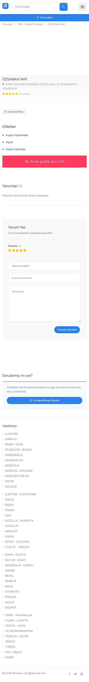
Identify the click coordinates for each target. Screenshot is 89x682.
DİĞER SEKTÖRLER (17, 476)
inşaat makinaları (15, 149)
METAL (9, 575)
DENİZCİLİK (12, 465)
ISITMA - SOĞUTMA (17, 541)
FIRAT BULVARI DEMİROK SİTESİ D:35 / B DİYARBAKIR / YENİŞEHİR (40, 86)
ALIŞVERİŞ (11, 433)
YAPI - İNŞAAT (13, 652)
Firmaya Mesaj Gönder (44, 400)
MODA (9, 586)
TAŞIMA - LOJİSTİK (16, 620)
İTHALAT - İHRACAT (17, 547)
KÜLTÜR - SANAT (15, 560)
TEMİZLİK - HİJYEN (16, 636)
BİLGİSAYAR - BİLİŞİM (18, 449)
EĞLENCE (11, 486)
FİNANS (9, 510)
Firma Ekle (44, 17)
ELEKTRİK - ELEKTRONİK (20, 494)
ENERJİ (9, 504)
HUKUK (9, 536)
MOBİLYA (10, 581)
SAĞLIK (9, 602)
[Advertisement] (44, 51)
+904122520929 (14, 111)
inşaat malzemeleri (17, 135)
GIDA (8, 515)
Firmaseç (7, 24)
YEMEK (9, 657)
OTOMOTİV (12, 591)
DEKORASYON (14, 460)
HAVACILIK (11, 526)
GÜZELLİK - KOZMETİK (19, 520)
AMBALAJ (11, 439)
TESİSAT (10, 641)
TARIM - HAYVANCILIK (18, 615)
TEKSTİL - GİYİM (15, 625)
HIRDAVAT (11, 531)
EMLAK (9, 499)
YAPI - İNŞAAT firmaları (30, 24)
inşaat (9, 142)
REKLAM (10, 597)
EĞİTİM (9, 481)
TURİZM (10, 646)
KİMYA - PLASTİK (15, 554)
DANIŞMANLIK (14, 455)
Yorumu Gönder (67, 329)
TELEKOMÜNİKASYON (18, 631)
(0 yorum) (24, 93)
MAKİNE (10, 570)
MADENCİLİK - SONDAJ (19, 565)
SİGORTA (10, 607)
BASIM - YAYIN (14, 444)
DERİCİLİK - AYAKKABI (18, 470)
